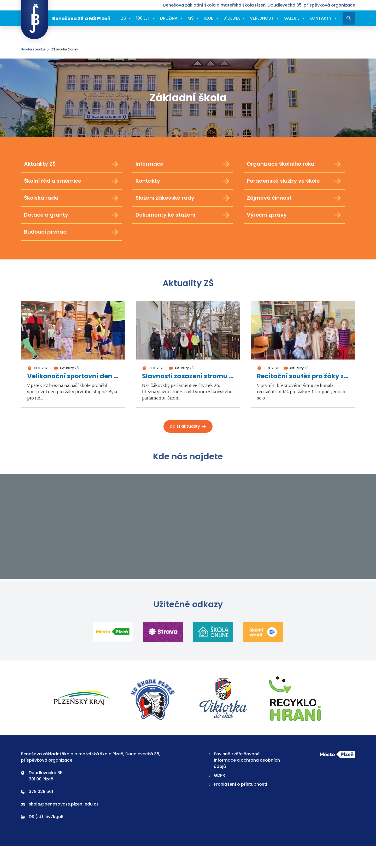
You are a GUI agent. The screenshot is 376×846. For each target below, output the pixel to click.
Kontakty (320, 18)
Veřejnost (262, 18)
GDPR (216, 775)
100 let (143, 18)
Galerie (291, 18)
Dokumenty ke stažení (183, 215)
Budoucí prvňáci (71, 232)
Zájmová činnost (294, 198)
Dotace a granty (71, 215)
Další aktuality (188, 426)
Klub (209, 18)
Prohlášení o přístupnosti (237, 784)
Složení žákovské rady (183, 198)
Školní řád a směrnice (71, 181)
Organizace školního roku (294, 164)
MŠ (190, 18)
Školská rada (71, 198)
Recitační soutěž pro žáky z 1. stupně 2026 (303, 376)
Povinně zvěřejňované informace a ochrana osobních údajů (243, 760)
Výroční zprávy (294, 215)
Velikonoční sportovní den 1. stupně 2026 (73, 376)
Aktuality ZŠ (71, 164)
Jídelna (232, 18)
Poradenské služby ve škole (294, 181)
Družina (169, 18)
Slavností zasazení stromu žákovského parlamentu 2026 (188, 376)
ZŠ (123, 18)
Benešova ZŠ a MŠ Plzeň (65, 18)
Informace (183, 164)
